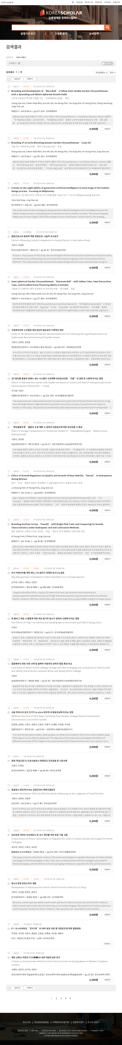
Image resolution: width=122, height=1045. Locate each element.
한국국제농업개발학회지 (21, 632)
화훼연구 (15, 111)
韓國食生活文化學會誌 (21, 852)
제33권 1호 (38, 632)
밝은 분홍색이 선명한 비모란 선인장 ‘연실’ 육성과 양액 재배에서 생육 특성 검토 (48, 531)
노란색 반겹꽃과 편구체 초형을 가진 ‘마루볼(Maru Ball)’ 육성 (40, 98)
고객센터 (107, 2)
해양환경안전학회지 (19, 347)
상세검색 (94, 33)
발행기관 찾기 (28, 33)
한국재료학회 (57, 587)
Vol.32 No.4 (26, 299)
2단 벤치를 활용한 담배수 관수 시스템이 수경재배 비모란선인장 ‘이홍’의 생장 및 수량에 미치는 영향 (57, 378)
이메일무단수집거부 (60, 1022)
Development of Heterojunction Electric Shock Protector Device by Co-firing (48, 887)
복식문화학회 (52, 205)
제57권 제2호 (34, 444)
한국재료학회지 (17, 587)
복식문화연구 (16, 205)
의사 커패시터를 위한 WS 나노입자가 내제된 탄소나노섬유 (37, 573)
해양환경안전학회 (73, 347)
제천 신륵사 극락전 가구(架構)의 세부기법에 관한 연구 (35, 957)
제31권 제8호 (32, 587)
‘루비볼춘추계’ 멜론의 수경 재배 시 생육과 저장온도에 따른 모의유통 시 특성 (46, 427)
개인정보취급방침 (41, 1022)
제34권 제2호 (39, 852)
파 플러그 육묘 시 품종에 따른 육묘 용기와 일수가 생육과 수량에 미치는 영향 (45, 618)
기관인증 (79, 2)
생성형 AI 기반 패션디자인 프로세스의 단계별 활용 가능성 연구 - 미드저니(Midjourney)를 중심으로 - (56, 195)
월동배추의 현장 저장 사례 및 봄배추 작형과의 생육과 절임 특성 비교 (41, 664)
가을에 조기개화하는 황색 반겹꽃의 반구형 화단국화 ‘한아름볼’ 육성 (43, 289)
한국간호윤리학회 (58, 250)
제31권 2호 (29, 729)
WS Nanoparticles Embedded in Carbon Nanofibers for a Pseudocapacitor (47, 577)
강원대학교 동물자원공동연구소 (59, 729)
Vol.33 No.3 (26, 156)
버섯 (13, 938)
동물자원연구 (16, 729)
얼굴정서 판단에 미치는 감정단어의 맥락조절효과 (33, 790)
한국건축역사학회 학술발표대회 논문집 (27, 975)
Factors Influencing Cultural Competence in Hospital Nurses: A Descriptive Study (50, 240)
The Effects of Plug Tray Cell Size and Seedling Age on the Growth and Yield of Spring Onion (56, 622)
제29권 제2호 (32, 897)
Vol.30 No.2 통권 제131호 (41, 347)
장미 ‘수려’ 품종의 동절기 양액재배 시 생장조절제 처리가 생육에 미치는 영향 (46, 483)
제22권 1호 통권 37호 (26, 938)
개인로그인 (89, 2)
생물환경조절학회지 (19, 396)
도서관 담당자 (93, 1022)
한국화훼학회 (51, 111)
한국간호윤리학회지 (19, 250)
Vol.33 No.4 (26, 111)
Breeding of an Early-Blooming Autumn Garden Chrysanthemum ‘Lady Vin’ (52, 143)
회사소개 (26, 1022)
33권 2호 (28, 205)
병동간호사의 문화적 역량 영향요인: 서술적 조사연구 (34, 236)
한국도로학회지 (17, 771)
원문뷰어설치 (78, 1022)
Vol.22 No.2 (26, 803)
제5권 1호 (34, 250)
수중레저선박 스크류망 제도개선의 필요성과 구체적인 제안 (37, 330)
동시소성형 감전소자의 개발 (23, 883)
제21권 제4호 (32, 771)
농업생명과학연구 (18, 444)
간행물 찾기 (61, 33)
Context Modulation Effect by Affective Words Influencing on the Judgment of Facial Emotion (57, 794)
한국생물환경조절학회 (64, 396)
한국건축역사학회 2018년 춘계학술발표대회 (64, 975)
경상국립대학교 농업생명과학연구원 (67, 444)
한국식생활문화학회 (67, 852)
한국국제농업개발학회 (64, 632)
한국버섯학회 (48, 938)
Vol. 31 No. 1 (26, 493)
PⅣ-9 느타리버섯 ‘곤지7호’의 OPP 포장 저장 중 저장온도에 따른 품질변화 (46, 928)
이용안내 (116, 2)
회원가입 (98, 2)
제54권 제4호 (34, 681)
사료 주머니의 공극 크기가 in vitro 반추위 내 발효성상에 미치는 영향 (42, 712)
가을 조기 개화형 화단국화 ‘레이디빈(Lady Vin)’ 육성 (36, 147)
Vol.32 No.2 (35, 396)
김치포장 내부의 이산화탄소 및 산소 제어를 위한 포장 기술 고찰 (39, 835)
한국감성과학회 (50, 803)
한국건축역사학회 (102, 975)
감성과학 (15, 803)
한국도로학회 (55, 771)
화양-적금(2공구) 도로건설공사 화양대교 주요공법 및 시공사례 (39, 761)
